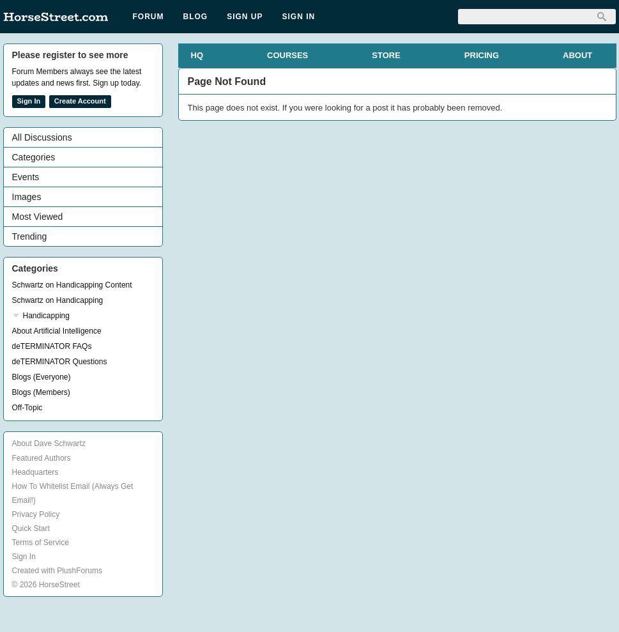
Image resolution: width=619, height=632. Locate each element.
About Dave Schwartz (49, 443)
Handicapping (46, 315)
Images (27, 197)
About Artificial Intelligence (57, 331)
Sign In (299, 16)
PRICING (481, 55)
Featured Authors (41, 458)
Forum (148, 16)
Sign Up (245, 16)
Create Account (80, 101)
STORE (386, 55)
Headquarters (35, 472)
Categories (34, 157)
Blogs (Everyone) (41, 377)
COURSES (287, 55)
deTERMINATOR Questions (59, 361)
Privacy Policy (36, 514)
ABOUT (577, 55)
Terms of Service (40, 542)
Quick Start (31, 528)
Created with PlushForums (57, 570)
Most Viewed (37, 217)
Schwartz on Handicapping (57, 300)
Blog (195, 16)
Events (26, 177)
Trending (29, 236)
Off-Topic (27, 407)
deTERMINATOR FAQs (52, 346)
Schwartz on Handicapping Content (72, 285)
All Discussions (42, 137)
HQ (197, 55)
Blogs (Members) (41, 392)
